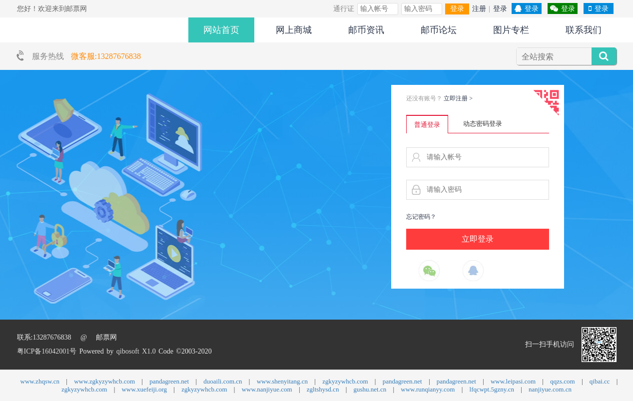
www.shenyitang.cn (282, 381)
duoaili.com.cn (222, 381)
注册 (479, 8)
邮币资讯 (366, 30)
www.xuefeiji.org (144, 389)
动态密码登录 (482, 123)
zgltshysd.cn (323, 389)
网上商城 (294, 30)
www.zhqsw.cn (39, 381)
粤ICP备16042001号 (47, 351)
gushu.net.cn (370, 389)
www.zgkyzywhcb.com (104, 381)
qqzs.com (562, 381)
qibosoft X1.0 (136, 351)
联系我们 (584, 30)
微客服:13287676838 (106, 56)
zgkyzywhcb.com (345, 381)
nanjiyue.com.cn (550, 389)
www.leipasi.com (513, 381)
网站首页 (221, 30)
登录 (457, 8)
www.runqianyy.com (428, 389)
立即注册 (458, 98)
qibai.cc (600, 381)
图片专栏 (511, 30)
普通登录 (427, 124)
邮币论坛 (439, 30)
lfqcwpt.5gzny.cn (492, 389)
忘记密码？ (421, 216)
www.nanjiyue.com (267, 389)
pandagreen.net (169, 381)
